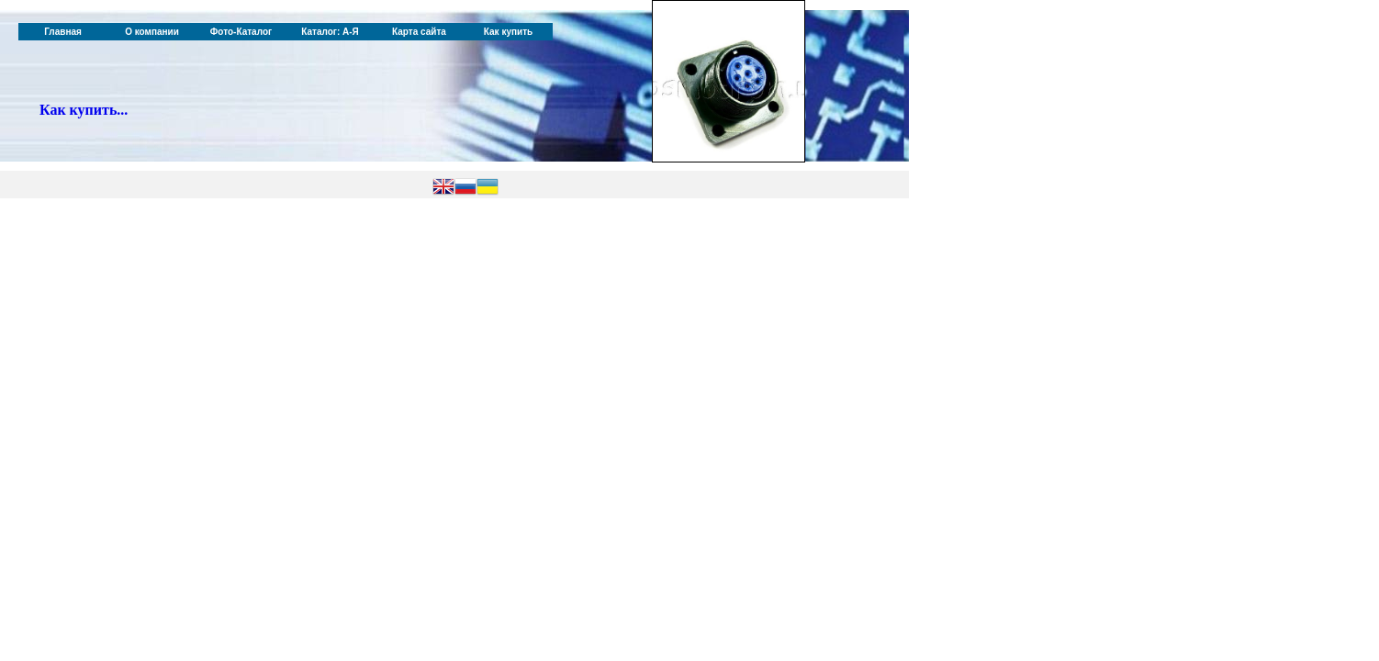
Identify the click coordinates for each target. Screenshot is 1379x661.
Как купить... (83, 110)
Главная (63, 32)
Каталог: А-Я (330, 32)
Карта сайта (419, 32)
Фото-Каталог (241, 32)
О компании (152, 32)
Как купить (508, 32)
